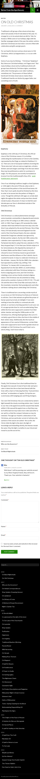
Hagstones (5, 635)
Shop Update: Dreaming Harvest (12, 592)
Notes (3, 18)
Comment (5, 500)
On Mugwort (6, 660)
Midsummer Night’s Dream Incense (13, 693)
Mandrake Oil (6, 739)
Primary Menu (37, 10)
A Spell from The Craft (9, 735)
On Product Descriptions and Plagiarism (14, 689)
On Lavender (6, 624)
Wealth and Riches (8, 753)
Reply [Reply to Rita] (7, 480)
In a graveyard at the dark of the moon (14, 617)
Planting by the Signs (9, 711)
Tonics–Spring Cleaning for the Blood (14, 703)
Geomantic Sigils (7, 685)
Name (3, 526)
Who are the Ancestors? (20, 442)
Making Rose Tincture (9, 657)
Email (3, 535)
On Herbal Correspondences (11, 588)
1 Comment (19, 26)
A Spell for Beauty (7, 664)
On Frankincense (7, 667)
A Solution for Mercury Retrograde (13, 721)
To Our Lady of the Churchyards (12, 620)
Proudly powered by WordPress (9, 776)
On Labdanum (6, 596)
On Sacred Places (7, 725)
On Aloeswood (7, 682)
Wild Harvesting (7, 649)
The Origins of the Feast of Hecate (13, 717)
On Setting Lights (7, 675)
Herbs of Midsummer (8, 700)
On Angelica (6, 638)
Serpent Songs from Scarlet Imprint (13, 760)
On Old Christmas (8, 578)
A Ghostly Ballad (7, 613)
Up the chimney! (7, 756)
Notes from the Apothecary (12, 10)
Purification (5, 631)
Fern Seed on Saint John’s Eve (11, 767)
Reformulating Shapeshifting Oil (12, 707)
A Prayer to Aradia (8, 671)
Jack (13, 26)
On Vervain (5, 653)
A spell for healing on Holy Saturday (13, 728)
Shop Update (6, 628)
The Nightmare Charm (9, 678)
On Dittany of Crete (8, 599)
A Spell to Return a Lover (10, 742)
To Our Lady (6, 746)
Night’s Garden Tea (8, 606)
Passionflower (6, 646)
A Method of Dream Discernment (12, 603)
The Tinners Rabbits (8, 763)
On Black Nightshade (20, 450)
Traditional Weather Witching (11, 642)
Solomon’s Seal (6, 696)
